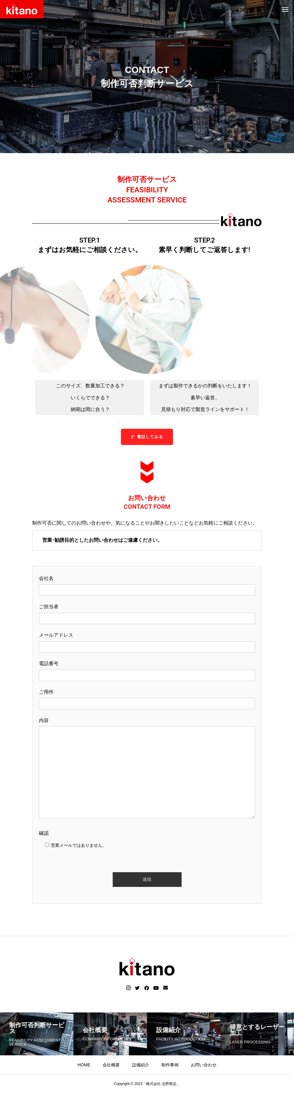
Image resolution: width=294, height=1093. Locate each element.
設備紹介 (140, 1064)
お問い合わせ (204, 1064)
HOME (83, 1064)
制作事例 (170, 1064)
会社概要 (111, 1064)
